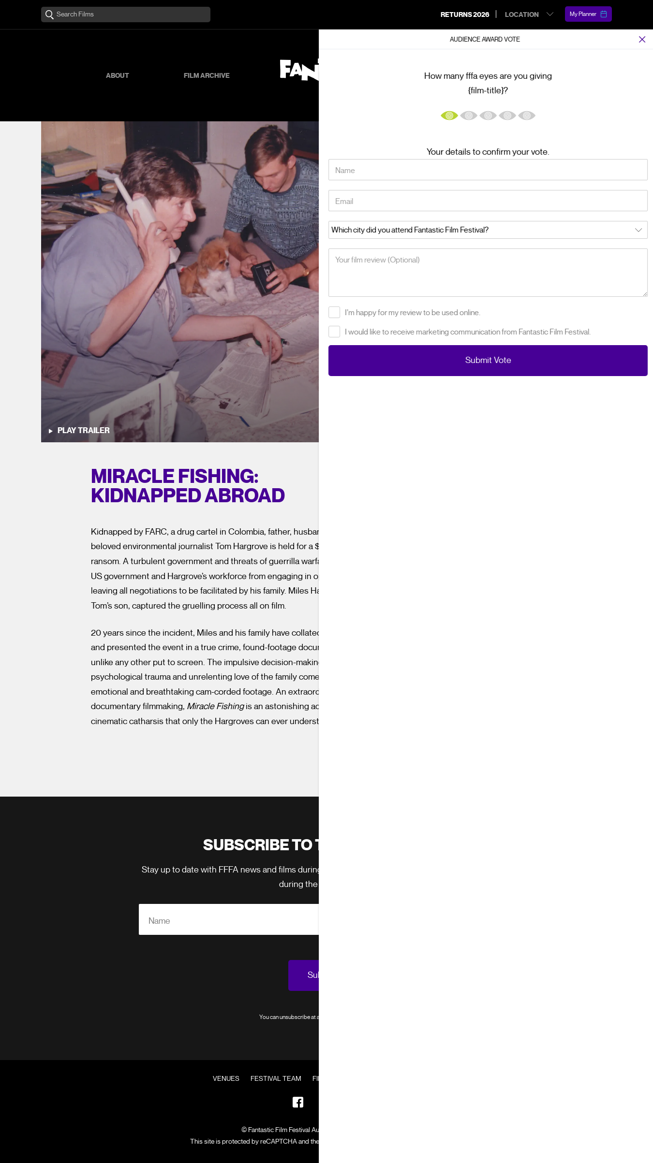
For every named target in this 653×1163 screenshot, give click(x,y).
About (117, 76)
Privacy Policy (376, 1016)
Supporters (491, 76)
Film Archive (207, 76)
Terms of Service (421, 1141)
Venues (226, 1079)
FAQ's (378, 1079)
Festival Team (276, 1079)
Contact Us (419, 1079)
